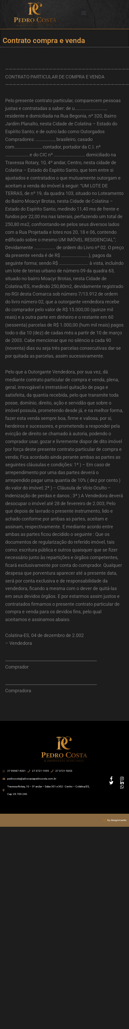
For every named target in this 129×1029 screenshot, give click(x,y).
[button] (84, 13)
